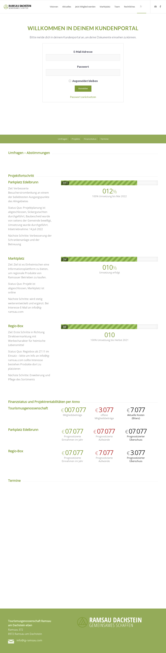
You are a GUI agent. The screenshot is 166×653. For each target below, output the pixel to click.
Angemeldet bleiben (83, 81)
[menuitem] (54, 6)
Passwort (83, 66)
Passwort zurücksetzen (83, 96)
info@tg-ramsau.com (29, 640)
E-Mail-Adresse (83, 51)
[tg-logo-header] (17, 6)
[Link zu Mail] (155, 6)
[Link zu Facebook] (160, 6)
